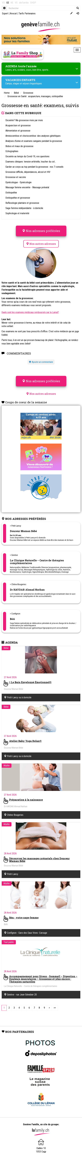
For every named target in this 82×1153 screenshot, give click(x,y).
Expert (5, 13)
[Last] (55, 1008)
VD (3, 2)
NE (12, 2)
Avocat (13, 13)
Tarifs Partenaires (27, 13)
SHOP (33, 2)
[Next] (49, 1008)
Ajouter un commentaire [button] (41, 362)
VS (16, 2)
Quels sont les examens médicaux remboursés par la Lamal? (30, 312)
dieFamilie (24, 2)
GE (7, 2)
